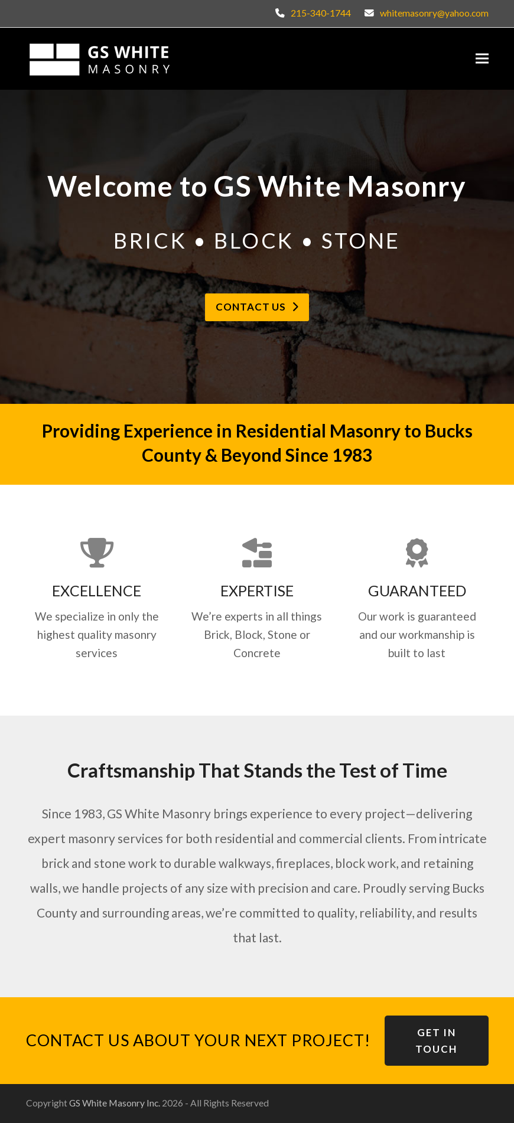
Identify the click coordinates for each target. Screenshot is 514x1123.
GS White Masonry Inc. (114, 1103)
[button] (482, 59)
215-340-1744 (321, 13)
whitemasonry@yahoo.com (434, 13)
